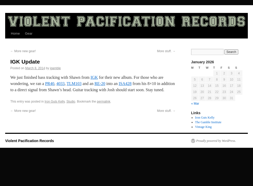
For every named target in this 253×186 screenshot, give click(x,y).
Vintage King (203, 127)
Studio (70, 101)
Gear (29, 33)
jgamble (55, 68)
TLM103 (74, 83)
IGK (94, 77)
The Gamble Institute (208, 122)
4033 (60, 83)
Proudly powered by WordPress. (216, 141)
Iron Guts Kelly (55, 101)
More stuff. (166, 51)
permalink (103, 101)
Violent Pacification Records (29, 141)
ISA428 (125, 83)
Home (15, 33)
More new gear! (23, 51)
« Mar (195, 103)
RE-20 (99, 83)
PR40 (49, 83)
